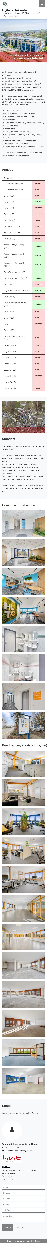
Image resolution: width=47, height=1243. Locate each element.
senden (7, 1227)
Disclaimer (36, 1241)
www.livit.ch (7, 1179)
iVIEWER (19, 1241)
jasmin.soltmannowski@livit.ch (17, 1150)
